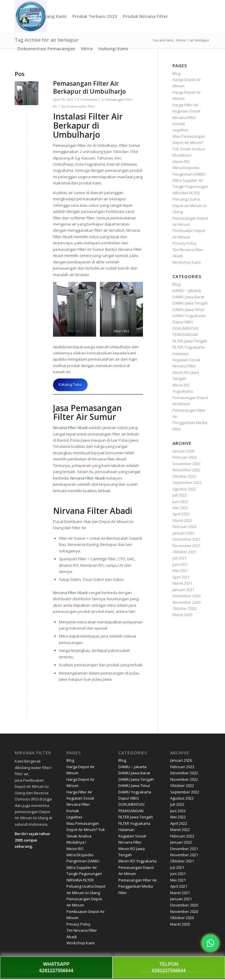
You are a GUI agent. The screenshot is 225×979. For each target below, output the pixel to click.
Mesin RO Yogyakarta (137, 861)
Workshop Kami (187, 262)
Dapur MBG (183, 321)
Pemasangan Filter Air (137, 880)
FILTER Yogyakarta (188, 347)
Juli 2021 (180, 558)
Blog (176, 73)
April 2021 (181, 577)
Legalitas (180, 129)
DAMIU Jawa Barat (188, 297)
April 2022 (181, 514)
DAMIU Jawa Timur (188, 309)
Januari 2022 (183, 533)
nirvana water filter (80, 106)
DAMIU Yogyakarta (189, 315)
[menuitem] (24, 16)
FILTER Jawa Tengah (190, 341)
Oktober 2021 (184, 551)
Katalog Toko (70, 384)
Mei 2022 (180, 507)
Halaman (181, 353)
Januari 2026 (183, 451)
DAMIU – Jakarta (187, 290)
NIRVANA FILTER (186, 193)
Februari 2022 (185, 526)
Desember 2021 (186, 539)
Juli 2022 (180, 495)
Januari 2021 (183, 589)
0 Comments (87, 99)
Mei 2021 (180, 570)
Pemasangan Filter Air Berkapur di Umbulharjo (89, 87)
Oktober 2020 (184, 608)
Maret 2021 (182, 583)
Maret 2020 (182, 614)
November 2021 (186, 545)
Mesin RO (181, 161)
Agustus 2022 (184, 489)
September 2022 (187, 482)
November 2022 (186, 469)
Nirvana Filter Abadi (70, 427)
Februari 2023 (185, 457)
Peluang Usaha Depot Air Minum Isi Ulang (190, 205)
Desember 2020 (186, 595)
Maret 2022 (182, 520)
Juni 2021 (180, 564)
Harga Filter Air (185, 104)
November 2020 (186, 602)
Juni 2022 (180, 501)
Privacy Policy (185, 243)
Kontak (179, 123)
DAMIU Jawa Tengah (190, 303)
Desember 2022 (186, 463)
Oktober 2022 (184, 476)
